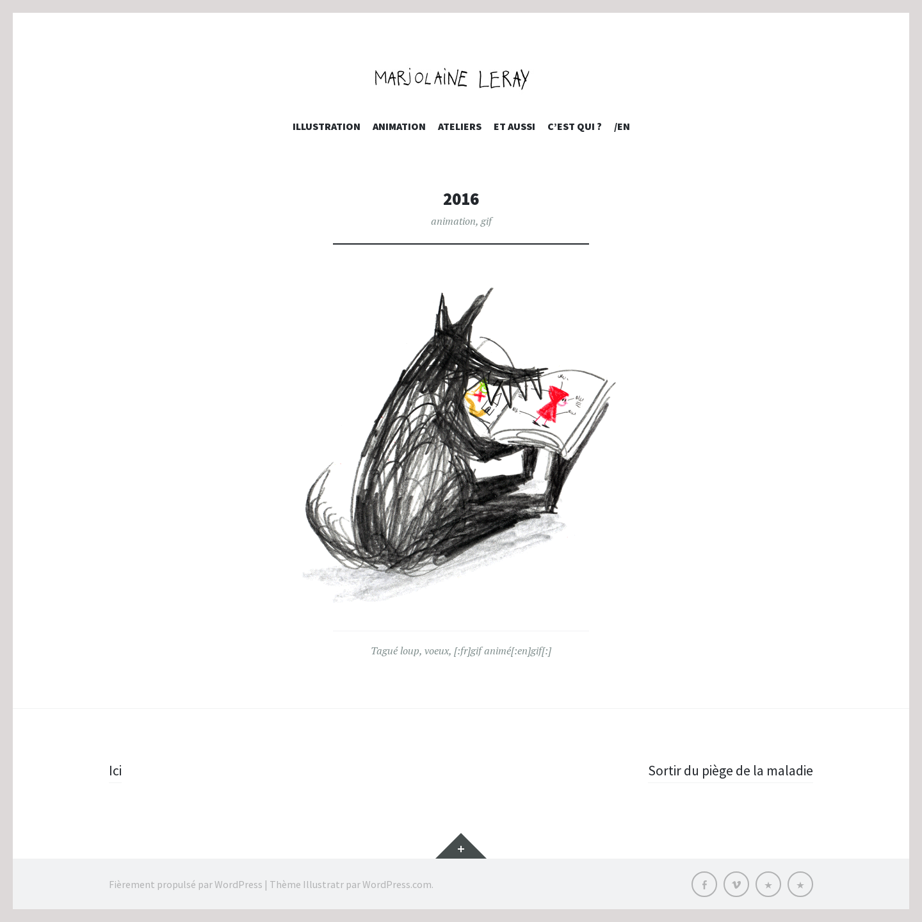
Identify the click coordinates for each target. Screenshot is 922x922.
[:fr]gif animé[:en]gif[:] (502, 650)
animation (453, 221)
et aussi (514, 126)
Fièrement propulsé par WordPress (186, 883)
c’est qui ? (574, 126)
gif (486, 221)
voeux (437, 650)
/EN (622, 126)
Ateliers (459, 126)
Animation (399, 126)
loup (409, 650)
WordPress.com (397, 883)
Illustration (326, 126)
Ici (115, 770)
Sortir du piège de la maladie (729, 770)
